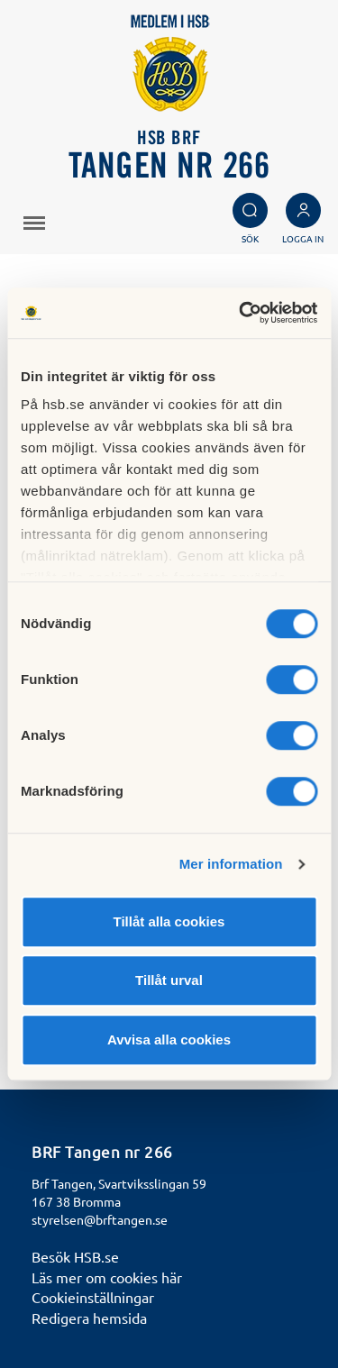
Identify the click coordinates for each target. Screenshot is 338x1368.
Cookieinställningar (93, 1297)
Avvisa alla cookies (169, 1039)
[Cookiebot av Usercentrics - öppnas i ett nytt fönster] (240, 312)
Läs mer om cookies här (107, 1277)
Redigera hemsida (89, 1318)
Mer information (231, 863)
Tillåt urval (169, 980)
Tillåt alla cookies (169, 921)
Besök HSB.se (75, 1256)
